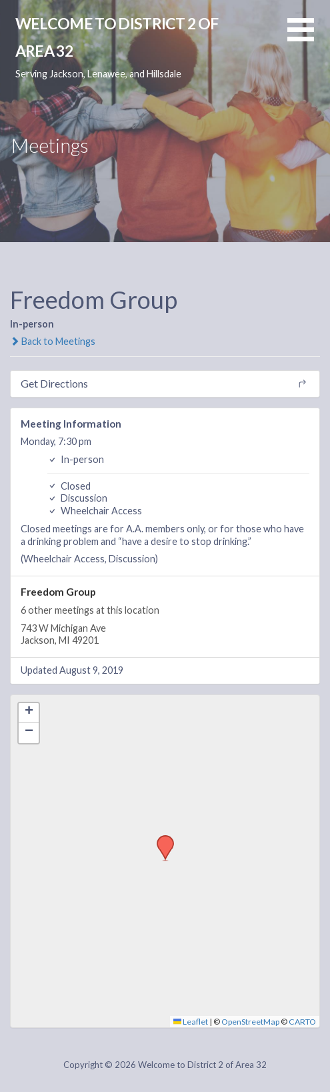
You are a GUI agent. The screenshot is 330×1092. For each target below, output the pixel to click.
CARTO (302, 1022)
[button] (308, 37)
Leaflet (190, 1022)
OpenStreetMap (250, 1022)
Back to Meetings (52, 341)
